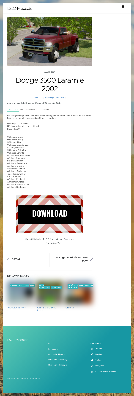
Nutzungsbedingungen (57, 365)
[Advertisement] (112, 56)
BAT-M (16, 259)
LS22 (57, 97)
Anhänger (73, 285)
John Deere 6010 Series (46, 309)
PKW (62, 97)
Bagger (13, 285)
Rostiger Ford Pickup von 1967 (72, 259)
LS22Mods (37, 98)
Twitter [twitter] (95, 360)
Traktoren (57, 287)
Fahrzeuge (49, 97)
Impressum (52, 349)
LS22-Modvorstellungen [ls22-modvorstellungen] (103, 371)
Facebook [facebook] (97, 354)
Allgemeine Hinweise (57, 354)
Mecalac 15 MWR (17, 307)
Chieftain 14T (73, 307)
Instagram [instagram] (97, 365)
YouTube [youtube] (96, 348)
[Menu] (123, 6)
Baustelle (24, 285)
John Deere (41, 286)
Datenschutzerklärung (57, 359)
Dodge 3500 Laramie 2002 (50, 84)
